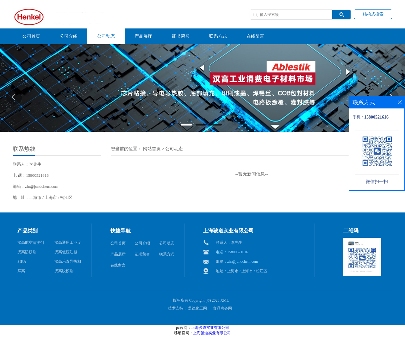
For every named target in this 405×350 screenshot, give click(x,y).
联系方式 (166, 254)
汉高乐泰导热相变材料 (67, 262)
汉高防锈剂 (26, 252)
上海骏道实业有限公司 (210, 327)
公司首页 (118, 243)
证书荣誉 (142, 254)
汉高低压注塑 (65, 252)
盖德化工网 (197, 308)
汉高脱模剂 (63, 271)
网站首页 (152, 148)
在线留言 (118, 265)
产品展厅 (118, 254)
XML (225, 300)
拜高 (21, 271)
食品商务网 (222, 308)
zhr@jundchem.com (242, 261)
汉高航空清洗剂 (30, 242)
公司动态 (174, 148)
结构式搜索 (373, 14)
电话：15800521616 (232, 252)
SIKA (21, 261)
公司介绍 (142, 243)
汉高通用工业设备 (67, 243)
